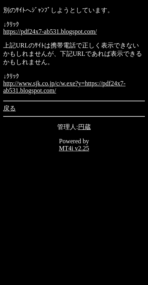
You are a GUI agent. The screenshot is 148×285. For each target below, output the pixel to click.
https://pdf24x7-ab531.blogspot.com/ (50, 31)
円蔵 (84, 127)
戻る (9, 108)
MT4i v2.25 (74, 148)
